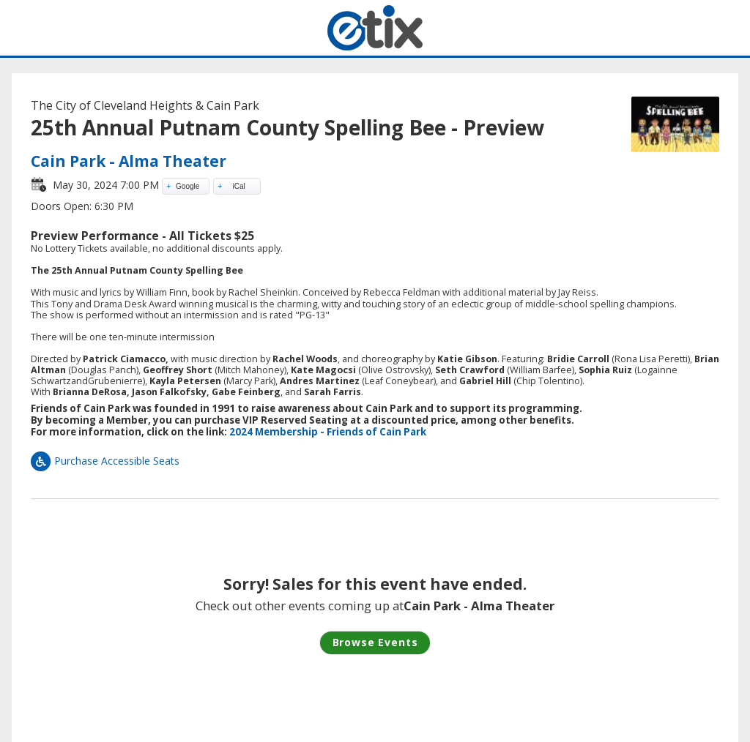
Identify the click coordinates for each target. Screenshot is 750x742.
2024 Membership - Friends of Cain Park (327, 431)
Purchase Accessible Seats (105, 461)
